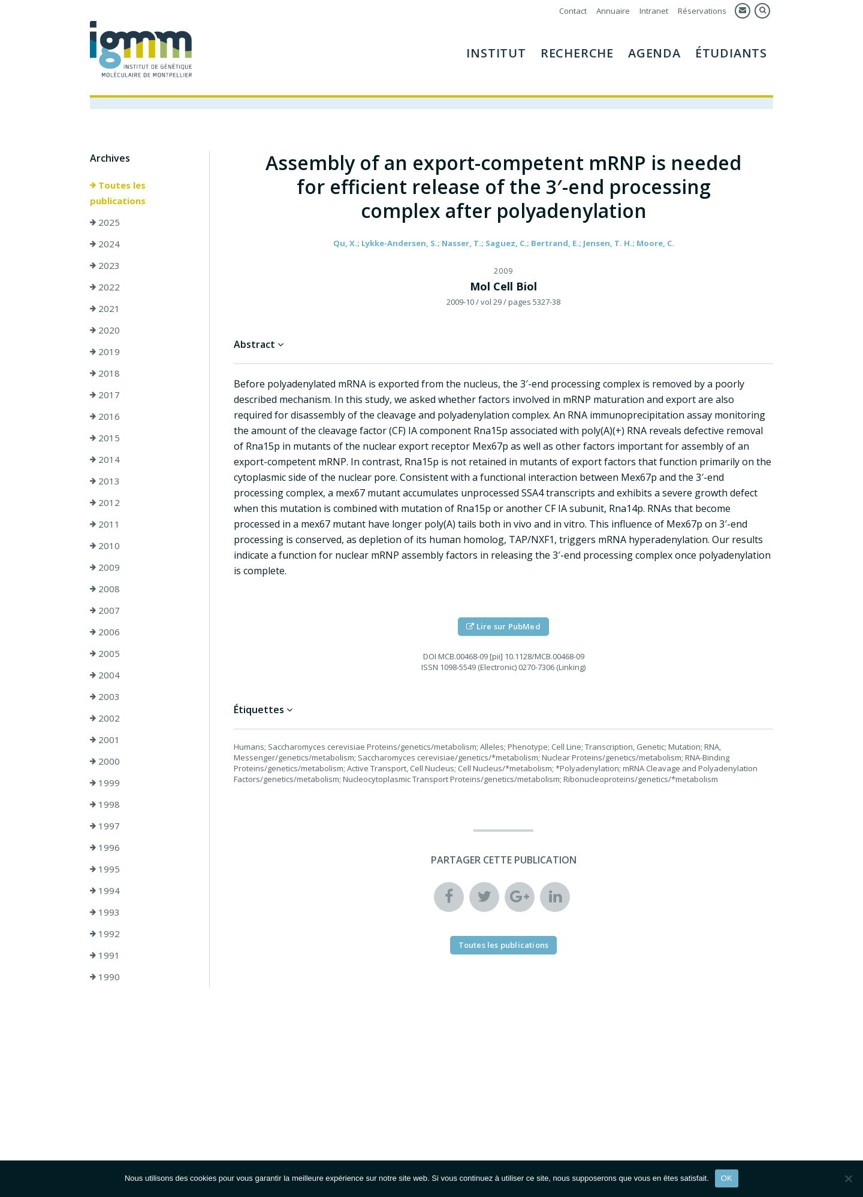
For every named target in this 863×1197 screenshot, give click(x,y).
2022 (105, 287)
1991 (105, 955)
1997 (105, 826)
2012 (105, 502)
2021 (105, 308)
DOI (429, 656)
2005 (105, 653)
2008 (105, 589)
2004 (105, 675)
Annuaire (613, 10)
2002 (105, 718)
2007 (105, 610)
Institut (496, 53)
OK (726, 1178)
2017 (105, 395)
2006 (105, 632)
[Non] (848, 1178)
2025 (105, 222)
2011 (105, 524)
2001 (105, 740)
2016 (105, 416)
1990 (105, 977)
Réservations (702, 10)
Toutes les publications (118, 193)
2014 (105, 459)
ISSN (429, 667)
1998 (105, 804)
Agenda (654, 53)
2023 (105, 265)
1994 (105, 890)
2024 (105, 244)
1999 (105, 783)
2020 (105, 330)
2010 (105, 545)
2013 (105, 481)
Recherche (577, 53)
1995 (105, 869)
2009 (105, 567)
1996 (105, 847)
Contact (573, 10)
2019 (105, 351)
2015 (105, 438)
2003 (105, 696)
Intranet (653, 10)
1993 (105, 912)
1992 (105, 934)
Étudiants (731, 53)
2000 (105, 761)
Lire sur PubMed (503, 626)
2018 (105, 373)
